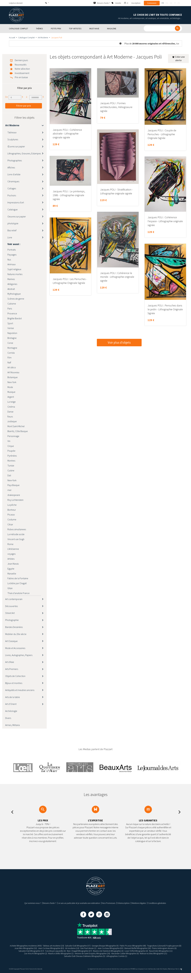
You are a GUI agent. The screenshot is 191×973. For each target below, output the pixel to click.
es (179, 3)
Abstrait (11, 288)
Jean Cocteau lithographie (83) (51, 948)
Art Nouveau (13, 372)
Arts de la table (12, 697)
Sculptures (12, 139)
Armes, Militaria (12, 725)
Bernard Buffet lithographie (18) (138, 948)
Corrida (11, 352)
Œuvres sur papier (16, 146)
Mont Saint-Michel (16, 426)
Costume (11, 519)
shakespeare (13, 494)
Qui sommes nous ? (32, 903)
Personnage (13, 436)
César (10, 524)
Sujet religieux (14, 269)
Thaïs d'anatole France (18, 593)
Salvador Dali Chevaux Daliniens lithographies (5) (84, 956)
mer (9, 490)
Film (9, 357)
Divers (8, 717)
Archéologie (11, 710)
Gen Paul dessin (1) (88, 948)
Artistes (10, 558)
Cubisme (11, 303)
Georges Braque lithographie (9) (105, 945)
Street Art (10, 612)
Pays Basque (13, 485)
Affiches (11, 167)
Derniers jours (21, 60)
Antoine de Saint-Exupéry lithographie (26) (92, 953)
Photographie (12, 619)
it (175, 3)
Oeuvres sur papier (16, 216)
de (171, 3)
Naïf (9, 362)
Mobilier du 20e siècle (15, 634)
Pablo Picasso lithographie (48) (133, 945)
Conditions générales (157, 903)
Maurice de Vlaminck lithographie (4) (108, 951)
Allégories (12, 284)
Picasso (11, 514)
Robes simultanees (16, 529)
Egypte (10, 568)
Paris (9, 308)
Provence (12, 313)
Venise (10, 328)
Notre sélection (22, 68)
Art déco (11, 367)
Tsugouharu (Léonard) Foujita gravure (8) (164, 945)
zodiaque (12, 421)
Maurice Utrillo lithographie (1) (61, 953)
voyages (11, 553)
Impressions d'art (15, 202)
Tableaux (12, 132)
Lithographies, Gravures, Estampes (24, 153)
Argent (10, 396)
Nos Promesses (108, 903)
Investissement (22, 73)
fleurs (10, 416)
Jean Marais (13, 563)
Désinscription (123, 903)
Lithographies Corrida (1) (116, 956)
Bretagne (12, 337)
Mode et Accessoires (15, 648)
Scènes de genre (15, 298)
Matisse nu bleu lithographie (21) (153, 953)
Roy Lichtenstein (15, 499)
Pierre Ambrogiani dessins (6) (164, 948)
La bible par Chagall (17, 583)
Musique (11, 391)
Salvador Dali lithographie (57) (78, 945)
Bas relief (11, 230)
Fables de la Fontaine (17, 578)
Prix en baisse (21, 77)
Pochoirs (11, 195)
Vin (8, 441)
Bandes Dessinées (14, 627)
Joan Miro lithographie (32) (25, 948)
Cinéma (11, 406)
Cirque (10, 445)
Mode (10, 387)
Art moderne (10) (72, 948)
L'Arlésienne (13, 548)
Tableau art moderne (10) (53, 945)
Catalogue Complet (26, 37)
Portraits (11, 249)
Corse (10, 342)
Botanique (12, 377)
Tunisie (10, 465)
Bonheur (11, 509)
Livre (9, 237)
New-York (11, 480)
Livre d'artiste (13, 174)
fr (163, 3)
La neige (11, 401)
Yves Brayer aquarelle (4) (55, 951)
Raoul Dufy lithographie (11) (161, 951)
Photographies (14, 160)
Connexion (151, 3)
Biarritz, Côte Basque (17, 431)
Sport (10, 323)
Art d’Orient (10, 703)
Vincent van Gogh (15, 539)
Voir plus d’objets (119, 342)
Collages (11, 188)
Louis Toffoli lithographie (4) (136, 951)
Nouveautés (20, 64)
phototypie (12, 223)
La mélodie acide (15, 534)
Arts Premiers (11, 668)
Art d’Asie (9, 661)
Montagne (12, 347)
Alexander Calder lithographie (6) (125, 953)
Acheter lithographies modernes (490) (26, 945)
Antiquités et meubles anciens (19, 690)
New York (11, 382)
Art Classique (11, 641)
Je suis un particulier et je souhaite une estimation (79, 903)
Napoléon (12, 333)
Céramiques (13, 181)
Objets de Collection (15, 676)
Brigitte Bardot (14, 318)
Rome (10, 544)
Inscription (135, 3)
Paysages (11, 254)
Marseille (11, 573)
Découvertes (11, 606)
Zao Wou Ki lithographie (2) (35, 953)
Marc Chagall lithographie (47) (79, 951)
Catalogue (12, 209)
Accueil (12, 37)
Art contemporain (13, 599)
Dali (9, 475)
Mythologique (14, 293)
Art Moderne (43, 37)
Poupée (11, 450)
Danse (10, 411)
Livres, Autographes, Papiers (18, 655)
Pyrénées (12, 455)
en (167, 3)
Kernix (178, 969)
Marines (11, 279)
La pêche (12, 504)
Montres (11, 460)
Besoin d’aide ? (49, 903)
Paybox (164, 969)
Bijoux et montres (13, 683)
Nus (9, 259)
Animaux (11, 264)
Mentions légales (139, 903)
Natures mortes (14, 274)
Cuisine (10, 470)
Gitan (10, 588)
